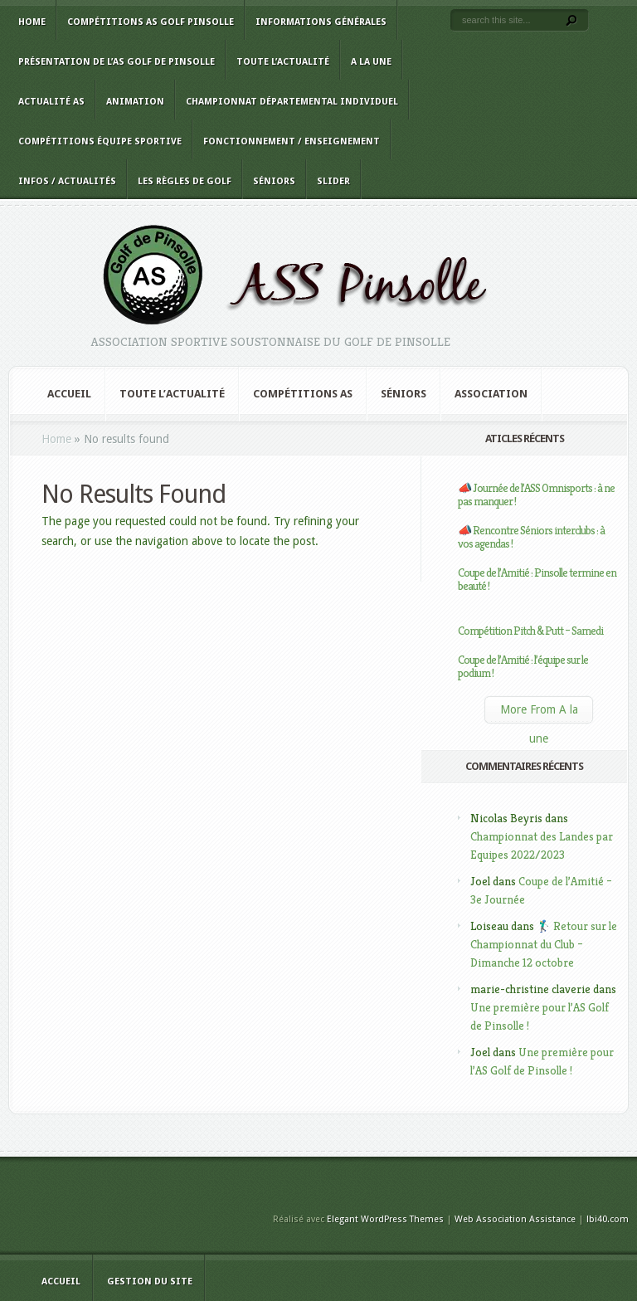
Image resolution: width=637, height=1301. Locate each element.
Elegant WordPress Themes (385, 1219)
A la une (371, 61)
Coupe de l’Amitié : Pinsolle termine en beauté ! (537, 579)
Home (32, 22)
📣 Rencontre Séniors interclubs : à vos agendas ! (531, 537)
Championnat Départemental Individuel (292, 101)
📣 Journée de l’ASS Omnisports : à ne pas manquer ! (536, 494)
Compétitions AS (303, 393)
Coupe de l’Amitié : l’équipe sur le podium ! (523, 666)
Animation (135, 101)
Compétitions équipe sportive (100, 141)
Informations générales (321, 22)
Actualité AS (51, 101)
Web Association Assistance (515, 1219)
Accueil (69, 393)
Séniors (274, 181)
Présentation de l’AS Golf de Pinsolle (116, 61)
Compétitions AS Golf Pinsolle (150, 22)
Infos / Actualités (67, 181)
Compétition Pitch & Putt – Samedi (530, 630)
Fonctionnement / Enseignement (291, 141)
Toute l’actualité (282, 61)
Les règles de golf (184, 181)
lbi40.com (607, 1219)
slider (333, 181)
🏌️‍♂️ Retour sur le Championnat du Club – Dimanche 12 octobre (543, 944)
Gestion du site (149, 1281)
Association (491, 393)
